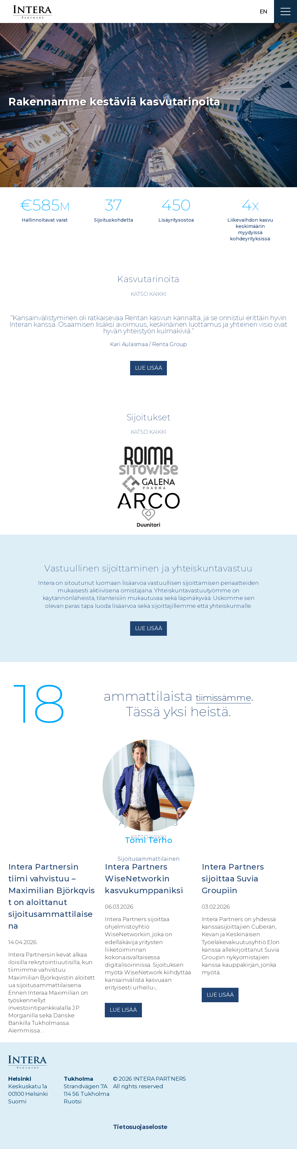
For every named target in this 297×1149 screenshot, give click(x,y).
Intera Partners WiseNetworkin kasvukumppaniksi (144, 878)
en (264, 11)
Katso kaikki (149, 294)
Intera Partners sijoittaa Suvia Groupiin (233, 878)
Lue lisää (148, 368)
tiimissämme (223, 696)
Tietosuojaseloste (139, 1127)
